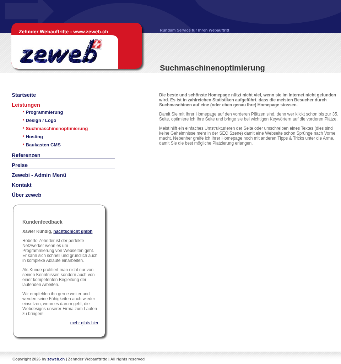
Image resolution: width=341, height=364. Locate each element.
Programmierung (42, 112)
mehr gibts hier (84, 322)
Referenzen (26, 155)
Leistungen (26, 105)
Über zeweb (26, 195)
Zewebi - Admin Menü (39, 175)
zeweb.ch (56, 359)
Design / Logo (39, 120)
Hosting (32, 136)
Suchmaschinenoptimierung (55, 128)
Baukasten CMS (41, 144)
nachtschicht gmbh (72, 231)
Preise (20, 165)
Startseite (24, 95)
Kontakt (22, 185)
